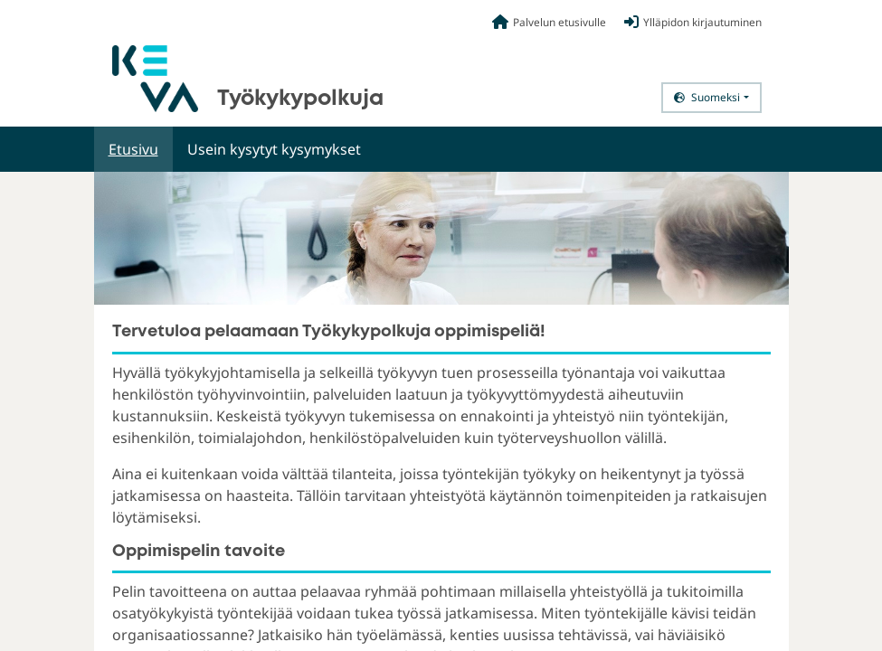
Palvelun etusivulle (549, 21)
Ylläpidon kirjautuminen (693, 21)
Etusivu (133, 149)
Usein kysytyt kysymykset (274, 149)
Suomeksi (707, 97)
